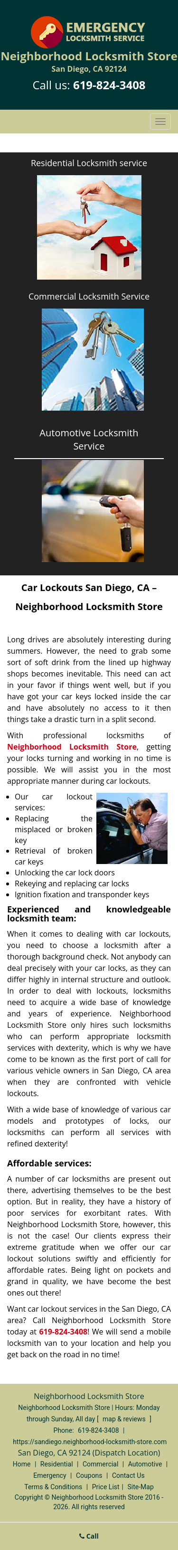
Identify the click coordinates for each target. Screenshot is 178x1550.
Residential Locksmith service (89, 163)
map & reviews (125, 1419)
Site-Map (141, 1487)
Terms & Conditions (53, 1487)
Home (22, 1464)
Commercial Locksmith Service (89, 296)
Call (89, 1536)
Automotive (145, 1464)
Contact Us (128, 1475)
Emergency (49, 1475)
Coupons (89, 1475)
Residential (56, 1464)
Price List (106, 1487)
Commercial (100, 1464)
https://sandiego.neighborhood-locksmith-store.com (90, 1442)
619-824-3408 (109, 85)
